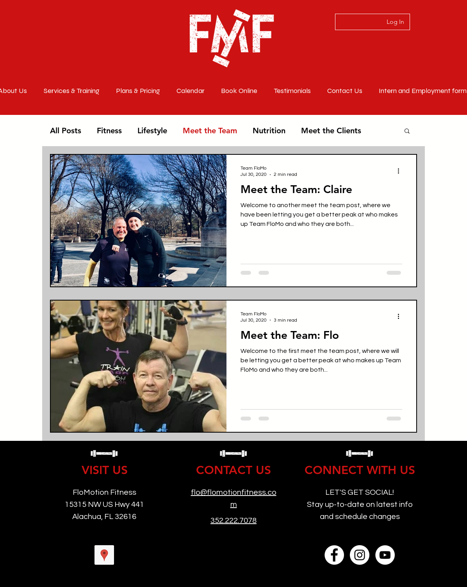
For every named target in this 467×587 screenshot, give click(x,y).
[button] (407, 131)
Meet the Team (210, 130)
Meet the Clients (331, 130)
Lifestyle (152, 130)
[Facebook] (334, 555)
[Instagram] (359, 555)
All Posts (65, 130)
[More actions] (401, 170)
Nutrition (269, 130)
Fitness (109, 130)
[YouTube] (385, 555)
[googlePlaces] (104, 555)
